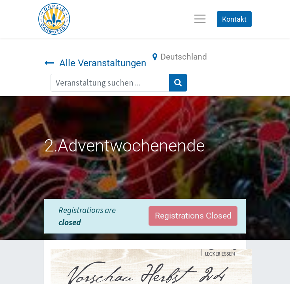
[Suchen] (178, 83)
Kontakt (234, 19)
